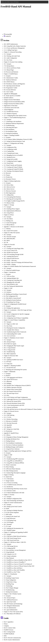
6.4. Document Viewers (10, 179)
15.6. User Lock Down (9, 336)
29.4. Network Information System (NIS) (14, 403)
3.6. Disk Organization (9, 193)
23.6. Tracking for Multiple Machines (13, 510)
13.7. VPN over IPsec (9, 276)
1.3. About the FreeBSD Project (12, 270)
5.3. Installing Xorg (9, 584)
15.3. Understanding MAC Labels (12, 334)
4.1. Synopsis (7, 453)
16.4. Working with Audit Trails (12, 56)
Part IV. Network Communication (12, 637)
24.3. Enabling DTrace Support (12, 209)
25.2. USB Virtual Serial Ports (11, 540)
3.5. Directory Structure (10, 191)
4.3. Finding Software (9, 441)
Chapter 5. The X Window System (12, 594)
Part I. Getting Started (9, 631)
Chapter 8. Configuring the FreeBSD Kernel (15, 304)
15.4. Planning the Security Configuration (14, 328)
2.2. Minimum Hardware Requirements (14, 123)
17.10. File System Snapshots (11, 512)
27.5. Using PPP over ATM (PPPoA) (13, 461)
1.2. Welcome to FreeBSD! (10, 421)
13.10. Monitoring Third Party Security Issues (15, 488)
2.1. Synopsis (7, 137)
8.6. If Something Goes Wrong (11, 302)
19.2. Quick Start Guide (10, 601)
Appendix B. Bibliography (10, 93)
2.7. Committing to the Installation (12, 121)
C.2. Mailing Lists (8, 220)
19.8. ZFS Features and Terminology (13, 603)
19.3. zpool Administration (10, 609)
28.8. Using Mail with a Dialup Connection (15, 46)
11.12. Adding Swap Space (10, 50)
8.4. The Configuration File (11, 296)
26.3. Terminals (8, 524)
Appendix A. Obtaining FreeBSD (12, 365)
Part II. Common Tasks (10, 628)
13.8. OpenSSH (8, 425)
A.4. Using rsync (8, 363)
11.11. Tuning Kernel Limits (11, 153)
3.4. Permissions (8, 431)
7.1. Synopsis (7, 373)
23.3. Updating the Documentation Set (13, 528)
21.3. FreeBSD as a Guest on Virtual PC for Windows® (18, 564)
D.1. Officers (7, 435)
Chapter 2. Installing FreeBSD (11, 135)
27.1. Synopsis (7, 457)
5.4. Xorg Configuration (10, 580)
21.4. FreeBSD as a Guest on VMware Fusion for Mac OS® (19, 566)
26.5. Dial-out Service (9, 187)
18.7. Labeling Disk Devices (11, 256)
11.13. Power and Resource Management (14, 48)
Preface (6, 624)
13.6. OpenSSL (8, 427)
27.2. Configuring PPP (9, 548)
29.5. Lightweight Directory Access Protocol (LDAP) (17, 399)
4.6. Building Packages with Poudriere (13, 447)
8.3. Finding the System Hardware (12, 300)
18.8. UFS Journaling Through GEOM (13, 254)
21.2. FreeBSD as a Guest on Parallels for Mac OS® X (18, 560)
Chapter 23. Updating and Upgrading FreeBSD (16, 532)
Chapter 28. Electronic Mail (11, 355)
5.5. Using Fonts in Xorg (10, 582)
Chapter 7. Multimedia (9, 371)
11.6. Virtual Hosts (8, 163)
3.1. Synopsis (7, 76)
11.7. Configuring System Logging (12, 161)
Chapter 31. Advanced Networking (12, 52)
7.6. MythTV (7, 375)
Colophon (6, 626)
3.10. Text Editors (8, 218)
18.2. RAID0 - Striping (10, 264)
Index (5, 635)
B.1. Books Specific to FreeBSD (12, 95)
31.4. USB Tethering (9, 415)
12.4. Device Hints (8, 185)
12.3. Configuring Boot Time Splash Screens (15, 115)
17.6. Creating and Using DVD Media (13, 169)
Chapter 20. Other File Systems (12, 232)
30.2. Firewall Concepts (10, 236)
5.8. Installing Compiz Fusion (11, 578)
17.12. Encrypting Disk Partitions (12, 197)
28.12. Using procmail (9, 349)
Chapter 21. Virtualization (10, 574)
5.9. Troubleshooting (9, 590)
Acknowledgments (8, 109)
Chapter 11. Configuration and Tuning (13, 143)
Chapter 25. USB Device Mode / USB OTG (15, 542)
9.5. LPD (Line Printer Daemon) (12, 468)
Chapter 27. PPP (8, 455)
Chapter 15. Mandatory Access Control (14, 338)
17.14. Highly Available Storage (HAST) (14, 201)
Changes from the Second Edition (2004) (14, 101)
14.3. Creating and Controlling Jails (13, 280)
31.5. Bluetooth (8, 381)
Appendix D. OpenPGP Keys (11, 433)
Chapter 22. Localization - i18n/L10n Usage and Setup (18, 310)
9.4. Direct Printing (9, 467)
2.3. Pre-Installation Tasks (10, 131)
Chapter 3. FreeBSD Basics (11, 74)
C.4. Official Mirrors (9, 224)
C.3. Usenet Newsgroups (10, 222)
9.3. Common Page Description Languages (15, 472)
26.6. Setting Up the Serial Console (13, 506)
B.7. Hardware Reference (10, 79)
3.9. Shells (6, 508)
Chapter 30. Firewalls (9, 244)
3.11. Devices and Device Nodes (12, 68)
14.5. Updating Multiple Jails (11, 278)
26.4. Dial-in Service (9, 189)
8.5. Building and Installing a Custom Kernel (15, 294)
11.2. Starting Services (9, 157)
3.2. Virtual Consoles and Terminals (13, 165)
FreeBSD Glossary (8, 629)
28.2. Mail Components (10, 353)
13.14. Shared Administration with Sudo (14, 492)
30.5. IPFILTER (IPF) (9, 238)
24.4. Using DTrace (9, 212)
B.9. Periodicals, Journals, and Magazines (14, 83)
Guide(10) (7, 36)
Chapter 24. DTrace (9, 214)
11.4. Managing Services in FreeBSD (13, 155)
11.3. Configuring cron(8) (10, 149)
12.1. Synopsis (7, 119)
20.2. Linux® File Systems (10, 230)
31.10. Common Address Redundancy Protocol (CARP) (18, 139)
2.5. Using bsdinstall (9, 552)
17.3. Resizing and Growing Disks (12, 199)
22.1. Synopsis (7, 312)
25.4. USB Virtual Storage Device (12, 538)
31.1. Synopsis (7, 54)
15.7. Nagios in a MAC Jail (11, 324)
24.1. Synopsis (7, 216)
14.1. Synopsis (7, 290)
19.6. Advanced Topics (9, 597)
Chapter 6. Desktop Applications (12, 181)
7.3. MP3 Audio (8, 514)
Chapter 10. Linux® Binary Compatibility (14, 320)
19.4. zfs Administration (10, 607)
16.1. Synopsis (7, 64)
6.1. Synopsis (7, 183)
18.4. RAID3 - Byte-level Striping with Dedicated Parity (18, 262)
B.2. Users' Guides (8, 91)
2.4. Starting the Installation (11, 133)
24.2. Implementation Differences (12, 210)
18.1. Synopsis (7, 268)
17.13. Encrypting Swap (10, 520)
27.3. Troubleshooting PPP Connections (14, 459)
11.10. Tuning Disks (9, 151)
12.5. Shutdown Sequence (10, 113)
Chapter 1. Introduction (10, 272)
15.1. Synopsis (7, 339)
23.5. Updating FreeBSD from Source (13, 359)
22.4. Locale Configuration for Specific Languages (17, 314)
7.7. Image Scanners (9, 480)
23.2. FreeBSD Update (9, 530)
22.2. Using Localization (10, 556)
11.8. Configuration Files (10, 147)
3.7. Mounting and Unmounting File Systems (15, 369)
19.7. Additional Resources (10, 599)
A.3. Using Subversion (9, 518)
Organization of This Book (10, 105)
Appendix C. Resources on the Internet (14, 226)
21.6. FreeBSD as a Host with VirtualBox (14, 570)
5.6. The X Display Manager (11, 588)
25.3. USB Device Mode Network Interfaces (15, 536)
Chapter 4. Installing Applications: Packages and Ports (17, 451)
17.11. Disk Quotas (9, 478)
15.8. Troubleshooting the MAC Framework (15, 332)
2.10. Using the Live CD (10, 554)
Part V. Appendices (8, 622)
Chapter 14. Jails (8, 288)
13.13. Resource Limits (10, 490)
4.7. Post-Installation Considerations (13, 443)
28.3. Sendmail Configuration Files (13, 498)
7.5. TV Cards (7, 526)
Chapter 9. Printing (8, 474)
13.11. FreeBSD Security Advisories (13, 484)
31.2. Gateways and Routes (11, 407)
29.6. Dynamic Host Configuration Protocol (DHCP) (17, 385)
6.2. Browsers (7, 173)
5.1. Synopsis (7, 596)
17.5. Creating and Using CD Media (13, 167)
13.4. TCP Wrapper (9, 522)
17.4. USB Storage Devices (11, 546)
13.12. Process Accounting (10, 482)
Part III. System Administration (12, 639)
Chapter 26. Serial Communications (13, 502)
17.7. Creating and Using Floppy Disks (14, 248)
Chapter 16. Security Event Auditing (13, 62)
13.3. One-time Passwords (10, 423)
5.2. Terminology (8, 586)
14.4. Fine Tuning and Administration (13, 286)
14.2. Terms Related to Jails (11, 284)
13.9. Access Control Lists (10, 250)
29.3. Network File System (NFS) (12, 401)
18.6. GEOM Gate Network (11, 252)
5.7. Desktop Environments (11, 592)
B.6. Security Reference (10, 89)
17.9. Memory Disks (9, 203)
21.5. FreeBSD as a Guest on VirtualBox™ (15, 562)
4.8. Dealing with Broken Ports (12, 439)
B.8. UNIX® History (9, 81)
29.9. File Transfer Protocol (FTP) (12, 391)
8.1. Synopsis (7, 306)
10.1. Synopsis (7, 322)
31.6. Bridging (7, 383)
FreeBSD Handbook (9, 633)
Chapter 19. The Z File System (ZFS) (13, 611)
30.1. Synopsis (7, 246)
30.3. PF (6, 242)
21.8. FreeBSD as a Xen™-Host (12, 572)
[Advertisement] (24, 21)
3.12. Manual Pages (9, 70)
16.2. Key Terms (8, 60)
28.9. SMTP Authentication (11, 44)
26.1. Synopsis (7, 504)
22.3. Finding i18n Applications (12, 308)
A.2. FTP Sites (7, 361)
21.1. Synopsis (7, 576)
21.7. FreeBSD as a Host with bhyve (13, 568)
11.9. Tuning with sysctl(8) (10, 159)
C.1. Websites (7, 228)
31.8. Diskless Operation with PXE (13, 387)
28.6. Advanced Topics (9, 341)
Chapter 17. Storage (9, 205)
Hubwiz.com (3, 2)
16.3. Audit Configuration (10, 58)
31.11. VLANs (7, 417)
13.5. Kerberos (7, 292)
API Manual (15, 2)
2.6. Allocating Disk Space (10, 127)
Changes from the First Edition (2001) (13, 103)
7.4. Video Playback (9, 558)
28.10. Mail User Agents (10, 343)
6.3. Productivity (8, 177)
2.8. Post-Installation (9, 129)
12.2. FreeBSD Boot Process (11, 111)
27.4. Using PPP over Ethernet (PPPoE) (14, 463)
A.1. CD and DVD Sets (10, 367)
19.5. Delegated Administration (12, 605)
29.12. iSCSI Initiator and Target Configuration (16, 397)
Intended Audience (8, 97)
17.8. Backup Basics (9, 66)
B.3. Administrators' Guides (11, 78)
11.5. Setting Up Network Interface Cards (14, 141)
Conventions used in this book (11, 107)
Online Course (10, 2)
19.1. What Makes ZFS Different (12, 613)
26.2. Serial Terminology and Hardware (14, 500)
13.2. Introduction (8, 486)
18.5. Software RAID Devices (11, 258)
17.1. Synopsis (7, 207)
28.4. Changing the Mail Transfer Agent (14, 345)
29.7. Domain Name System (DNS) (13, 389)
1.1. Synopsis (7, 274)
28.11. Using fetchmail (9, 347)
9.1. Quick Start (8, 476)
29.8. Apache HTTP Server (10, 379)
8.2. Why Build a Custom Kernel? (12, 298)
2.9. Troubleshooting (9, 125)
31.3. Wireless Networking (10, 419)
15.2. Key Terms (8, 326)
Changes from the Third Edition (12, 99)
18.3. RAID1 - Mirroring (10, 260)
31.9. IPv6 (6, 395)
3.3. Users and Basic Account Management (15, 550)
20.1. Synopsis (7, 234)
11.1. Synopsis (7, 145)
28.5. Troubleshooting (9, 351)
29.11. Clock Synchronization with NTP (14, 405)
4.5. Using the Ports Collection (11, 449)
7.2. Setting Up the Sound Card (12, 516)
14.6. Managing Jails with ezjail (12, 282)
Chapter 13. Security (9, 494)
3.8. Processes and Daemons (11, 72)
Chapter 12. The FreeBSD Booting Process (15, 117)
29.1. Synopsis (7, 413)
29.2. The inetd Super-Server (11, 393)
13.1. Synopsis (7, 496)
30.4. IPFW (7, 240)
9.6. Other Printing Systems (11, 470)
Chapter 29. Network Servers (11, 411)
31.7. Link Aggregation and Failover (13, 377)
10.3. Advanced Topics (9, 316)
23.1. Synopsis (7, 534)
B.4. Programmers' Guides (10, 87)
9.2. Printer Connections (10, 465)
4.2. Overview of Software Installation (13, 445)
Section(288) (8, 34)
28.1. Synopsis (7, 357)
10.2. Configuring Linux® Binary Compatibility (16, 318)
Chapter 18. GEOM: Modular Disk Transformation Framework (20, 266)
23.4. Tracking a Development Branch (13, 171)
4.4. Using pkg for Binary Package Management (16, 437)
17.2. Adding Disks (9, 195)
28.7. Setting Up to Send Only (11, 429)
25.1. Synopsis (7, 544)
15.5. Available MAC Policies (11, 330)
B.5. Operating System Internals (12, 85)
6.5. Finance (7, 175)
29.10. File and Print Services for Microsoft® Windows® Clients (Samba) (22, 409)
